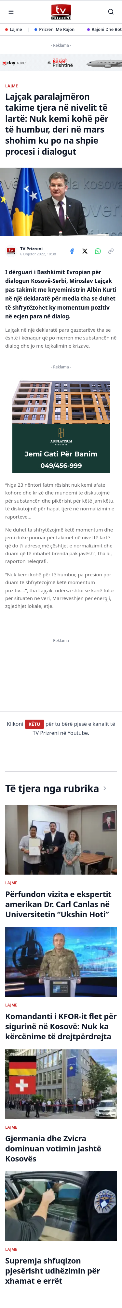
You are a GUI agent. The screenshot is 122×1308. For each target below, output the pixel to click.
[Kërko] (111, 12)
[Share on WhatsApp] (98, 251)
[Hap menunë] (11, 12)
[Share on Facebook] (72, 251)
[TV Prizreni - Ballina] (61, 12)
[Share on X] (85, 251)
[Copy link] (111, 251)
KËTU (34, 724)
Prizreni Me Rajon (54, 29)
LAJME (11, 86)
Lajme (13, 29)
